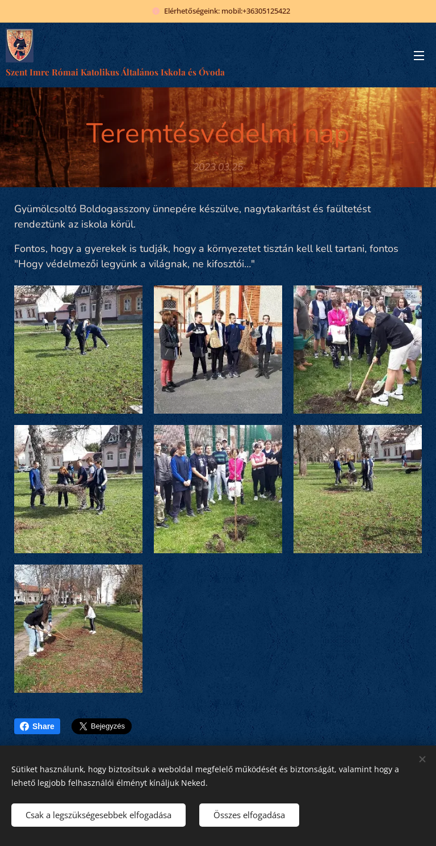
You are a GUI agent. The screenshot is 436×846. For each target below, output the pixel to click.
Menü (419, 55)
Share (37, 726)
